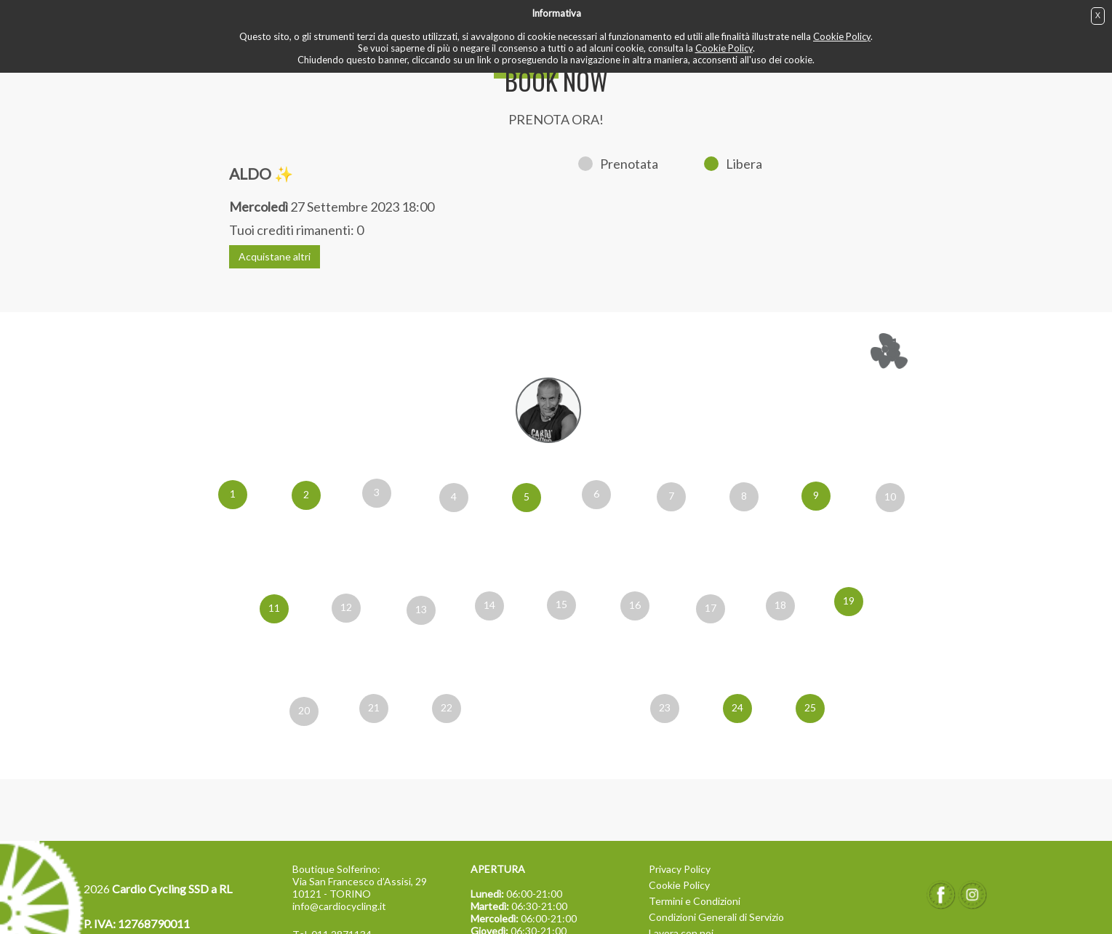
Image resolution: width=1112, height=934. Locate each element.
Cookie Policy (842, 36)
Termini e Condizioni (694, 901)
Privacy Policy (680, 869)
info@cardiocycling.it (339, 906)
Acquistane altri (275, 256)
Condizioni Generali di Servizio (716, 917)
